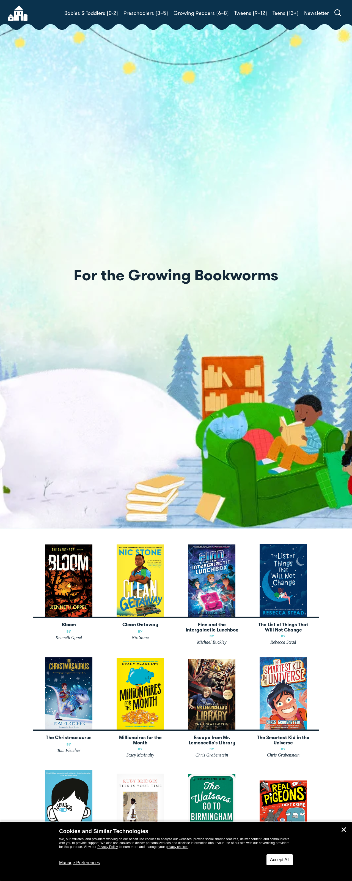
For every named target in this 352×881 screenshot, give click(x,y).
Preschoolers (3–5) (145, 13)
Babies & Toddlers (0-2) (91, 13)
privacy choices (177, 847)
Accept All (279, 859)
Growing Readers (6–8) (201, 13)
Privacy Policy (107, 847)
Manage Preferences (79, 862)
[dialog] (176, 851)
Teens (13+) (286, 13)
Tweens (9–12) (250, 13)
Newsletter (316, 13)
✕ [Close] (343, 830)
